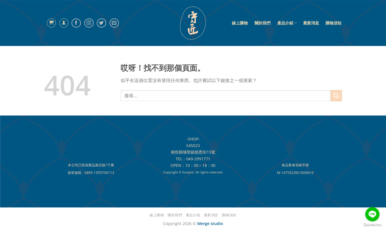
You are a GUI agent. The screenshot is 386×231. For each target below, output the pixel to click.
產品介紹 (287, 23)
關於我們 (262, 23)
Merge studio (210, 223)
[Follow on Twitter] (101, 23)
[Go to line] (372, 214)
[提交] (336, 95)
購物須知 (333, 23)
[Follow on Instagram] (89, 23)
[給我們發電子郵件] (114, 23)
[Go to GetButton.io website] (372, 225)
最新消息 (311, 23)
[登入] (63, 23)
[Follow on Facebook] (76, 23)
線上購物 (240, 23)
